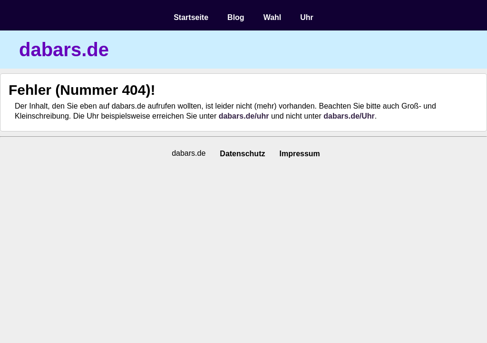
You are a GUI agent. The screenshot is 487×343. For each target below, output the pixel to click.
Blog (235, 17)
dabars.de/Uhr (349, 116)
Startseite (191, 17)
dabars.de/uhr (244, 116)
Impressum (299, 154)
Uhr (306, 17)
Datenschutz (242, 154)
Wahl (272, 17)
